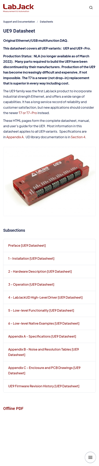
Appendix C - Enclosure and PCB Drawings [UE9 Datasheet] (44, 370)
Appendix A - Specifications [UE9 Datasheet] (42, 336)
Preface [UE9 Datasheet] (27, 245)
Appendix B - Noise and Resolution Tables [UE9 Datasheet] (43, 352)
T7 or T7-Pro (28, 113)
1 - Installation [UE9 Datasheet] (31, 258)
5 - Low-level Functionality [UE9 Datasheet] (41, 310)
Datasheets (46, 21)
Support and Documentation (19, 21)
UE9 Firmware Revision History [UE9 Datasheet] (43, 386)
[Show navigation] (90, 457)
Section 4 (78, 137)
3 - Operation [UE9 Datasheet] (31, 284)
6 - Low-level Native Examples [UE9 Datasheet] (43, 323)
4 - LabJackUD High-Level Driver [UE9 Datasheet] (45, 297)
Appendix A (15, 137)
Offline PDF (13, 408)
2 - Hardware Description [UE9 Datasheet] (40, 271)
